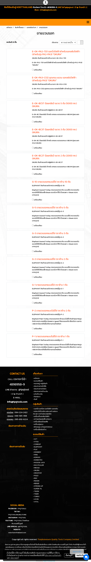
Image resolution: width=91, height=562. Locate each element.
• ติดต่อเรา (36, 396)
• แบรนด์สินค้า (38, 381)
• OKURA (36, 470)
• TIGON (36, 491)
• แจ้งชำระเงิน (37, 394)
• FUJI (35, 449)
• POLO (35, 475)
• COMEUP (37, 444)
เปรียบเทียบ (38, 70)
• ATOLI (36, 441)
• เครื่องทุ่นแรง (38, 424)
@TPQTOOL (22, 526)
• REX (35, 478)
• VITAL (36, 501)
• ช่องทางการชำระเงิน (40, 391)
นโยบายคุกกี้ (14, 558)
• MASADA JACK (39, 462)
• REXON (36, 481)
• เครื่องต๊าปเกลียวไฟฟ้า (41, 416)
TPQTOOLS (22, 508)
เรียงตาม (55, 42)
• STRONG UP (38, 486)
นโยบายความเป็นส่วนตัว (53, 555)
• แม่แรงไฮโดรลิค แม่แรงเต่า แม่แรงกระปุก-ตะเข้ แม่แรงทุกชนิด (45, 412)
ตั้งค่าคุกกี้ (69, 555)
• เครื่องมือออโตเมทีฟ (40, 421)
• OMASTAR (37, 473)
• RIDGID (36, 483)
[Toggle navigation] (88, 22)
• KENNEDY (37, 452)
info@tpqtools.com (48, 9)
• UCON (36, 499)
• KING (35, 454)
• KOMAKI (36, 457)
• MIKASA (36, 468)
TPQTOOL (22, 517)
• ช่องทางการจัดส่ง (39, 389)
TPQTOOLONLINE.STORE (17, 514)
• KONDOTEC (38, 460)
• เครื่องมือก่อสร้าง (39, 429)
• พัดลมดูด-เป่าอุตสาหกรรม (42, 427)
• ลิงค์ (35, 399)
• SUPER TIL (37, 488)
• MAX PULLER (38, 465)
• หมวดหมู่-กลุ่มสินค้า (40, 383)
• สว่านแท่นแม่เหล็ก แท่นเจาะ (42, 419)
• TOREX (36, 496)
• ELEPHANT (37, 447)
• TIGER (36, 494)
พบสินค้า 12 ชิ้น (11, 42)
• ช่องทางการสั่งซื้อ (39, 386)
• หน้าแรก (36, 378)
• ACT (35, 439)
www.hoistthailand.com (17, 532)
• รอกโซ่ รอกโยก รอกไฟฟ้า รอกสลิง (45, 408)
